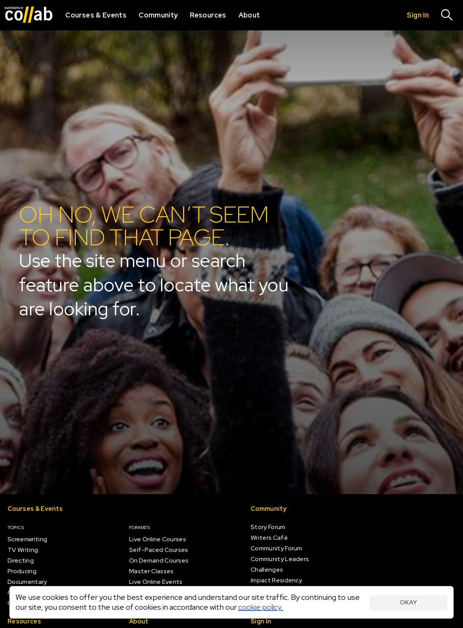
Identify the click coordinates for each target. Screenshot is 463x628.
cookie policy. (260, 607)
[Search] (447, 15)
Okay (408, 602)
